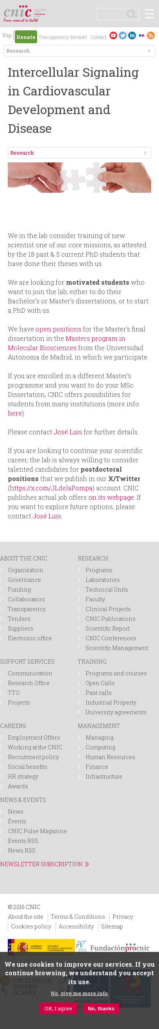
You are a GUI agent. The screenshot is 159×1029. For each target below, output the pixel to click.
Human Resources (110, 757)
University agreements (116, 712)
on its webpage (111, 497)
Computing (100, 747)
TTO (14, 692)
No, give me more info (79, 993)
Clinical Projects (108, 609)
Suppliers (20, 628)
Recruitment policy (33, 757)
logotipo (41, 9)
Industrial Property (111, 702)
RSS (151, 35)
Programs (99, 570)
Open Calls (100, 683)
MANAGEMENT (99, 725)
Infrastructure (104, 776)
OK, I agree (58, 1008)
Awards (18, 786)
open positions (58, 329)
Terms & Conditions (78, 916)
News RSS (22, 850)
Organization (25, 570)
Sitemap (112, 926)
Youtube (113, 35)
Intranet (78, 37)
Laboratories (103, 579)
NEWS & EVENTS (23, 799)
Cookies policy (31, 926)
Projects (19, 702)
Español (7, 36)
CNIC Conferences (111, 638)
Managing (99, 737)
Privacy (123, 916)
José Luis (68, 432)
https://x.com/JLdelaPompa (51, 488)
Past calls (99, 692)
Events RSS (23, 840)
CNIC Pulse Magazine (37, 831)
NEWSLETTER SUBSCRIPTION (41, 864)
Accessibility (76, 926)
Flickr (141, 35)
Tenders (19, 618)
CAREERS (13, 725)
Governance (24, 579)
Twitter (123, 35)
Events (17, 821)
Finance (97, 766)
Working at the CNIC (35, 747)
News (15, 811)
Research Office (29, 683)
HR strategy (23, 776)
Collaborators (26, 599)
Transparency (54, 37)
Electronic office (30, 638)
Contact (98, 37)
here (15, 413)
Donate (26, 37)
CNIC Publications (111, 618)
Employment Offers (34, 737)
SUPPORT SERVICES (27, 661)
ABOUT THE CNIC (23, 558)
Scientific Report (108, 628)
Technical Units (107, 589)
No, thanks (101, 1008)
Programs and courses (116, 673)
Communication (30, 673)
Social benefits (27, 766)
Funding (19, 589)
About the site (25, 916)
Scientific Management (117, 648)
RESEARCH (93, 558)
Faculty (95, 599)
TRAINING (92, 661)
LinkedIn (132, 35)
